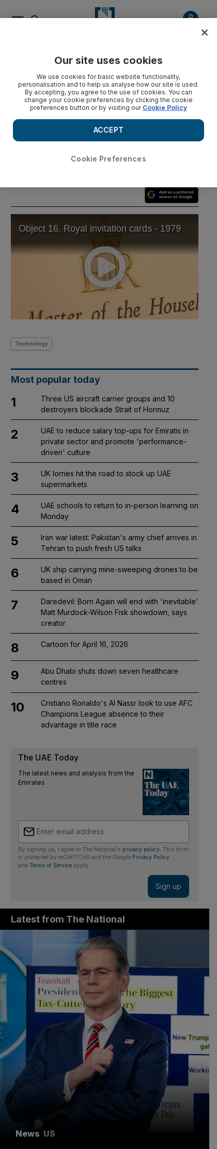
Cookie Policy (165, 107)
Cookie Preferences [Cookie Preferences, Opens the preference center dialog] (108, 158)
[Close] (204, 32)
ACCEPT (108, 129)
